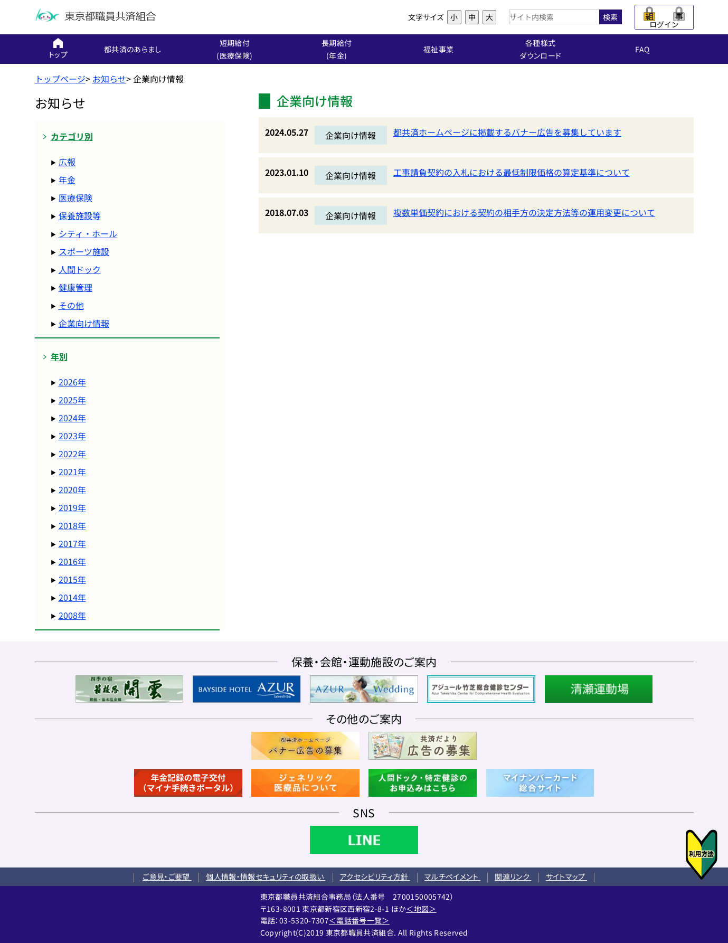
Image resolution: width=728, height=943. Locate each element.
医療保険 (75, 197)
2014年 (72, 597)
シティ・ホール (88, 233)
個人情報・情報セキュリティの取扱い (265, 876)
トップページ (60, 78)
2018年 (72, 525)
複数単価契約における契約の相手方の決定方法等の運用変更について (524, 212)
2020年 (72, 489)
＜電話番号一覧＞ (359, 920)
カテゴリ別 (72, 136)
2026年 (72, 381)
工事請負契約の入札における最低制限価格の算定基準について (511, 172)
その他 (71, 305)
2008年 (72, 615)
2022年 (72, 453)
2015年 (72, 579)
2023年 (72, 435)
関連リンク (513, 876)
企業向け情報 (84, 323)
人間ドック (80, 269)
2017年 (72, 543)
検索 (610, 17)
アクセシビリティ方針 (375, 876)
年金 (67, 179)
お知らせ (109, 78)
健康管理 (75, 287)
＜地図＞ (421, 908)
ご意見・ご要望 (167, 876)
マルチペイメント (452, 876)
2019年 (72, 507)
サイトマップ (566, 876)
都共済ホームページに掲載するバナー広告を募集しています (507, 132)
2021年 (72, 471)
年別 (59, 357)
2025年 (72, 399)
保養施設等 (80, 215)
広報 (67, 161)
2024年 (72, 417)
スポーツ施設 (84, 251)
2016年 (72, 561)
